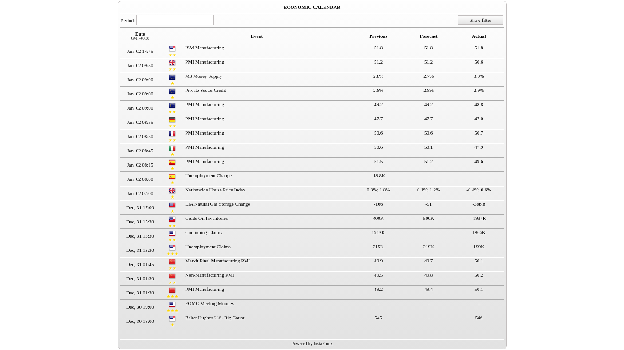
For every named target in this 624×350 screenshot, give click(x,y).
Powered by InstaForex (312, 343)
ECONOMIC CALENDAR (312, 7)
